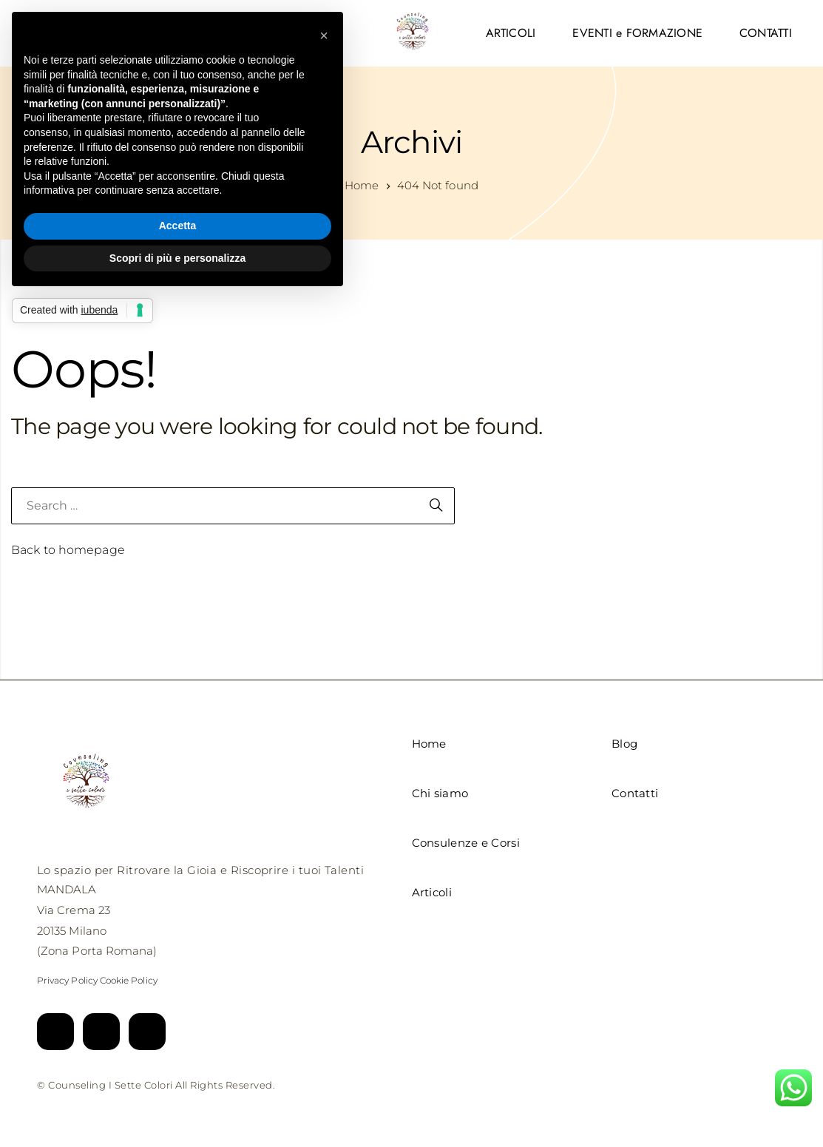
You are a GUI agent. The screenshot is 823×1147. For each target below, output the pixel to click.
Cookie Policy (129, 980)
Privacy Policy (67, 980)
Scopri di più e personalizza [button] (177, 258)
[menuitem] (511, 33)
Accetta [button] (178, 225)
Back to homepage (68, 550)
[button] (324, 35)
